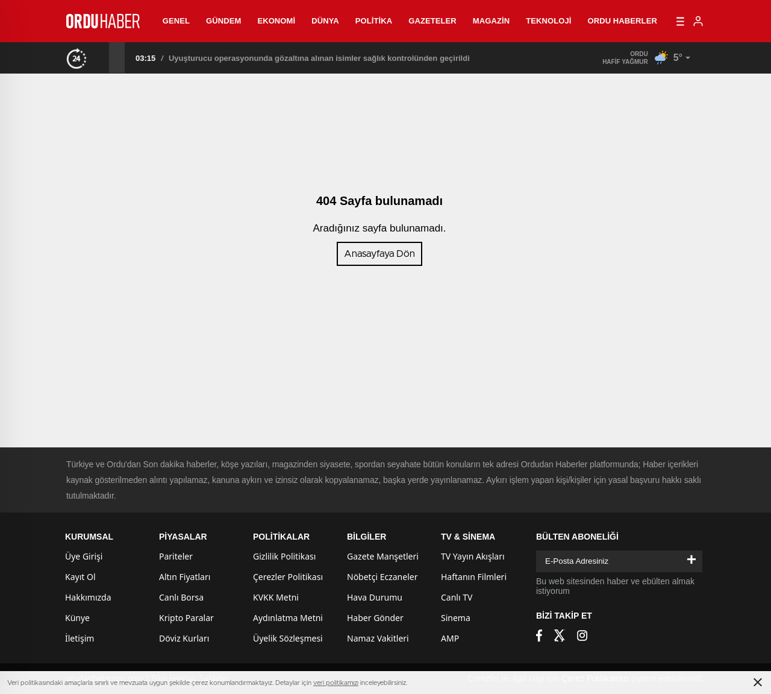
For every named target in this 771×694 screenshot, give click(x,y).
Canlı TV (456, 597)
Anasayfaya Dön (379, 254)
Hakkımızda (88, 597)
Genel (176, 20)
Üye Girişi (83, 556)
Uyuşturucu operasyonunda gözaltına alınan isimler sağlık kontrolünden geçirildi (319, 58)
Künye (77, 617)
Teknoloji (548, 20)
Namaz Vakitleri (378, 638)
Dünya (325, 20)
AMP (450, 638)
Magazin (491, 20)
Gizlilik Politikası (284, 556)
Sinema (455, 617)
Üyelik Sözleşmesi (288, 638)
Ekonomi (276, 20)
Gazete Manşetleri (383, 556)
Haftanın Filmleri (474, 576)
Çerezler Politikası (288, 576)
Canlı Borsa (181, 597)
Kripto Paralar (186, 617)
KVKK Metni (276, 597)
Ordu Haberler (622, 20)
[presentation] (101, 57)
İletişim (79, 638)
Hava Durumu (374, 597)
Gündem (223, 20)
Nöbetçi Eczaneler (382, 576)
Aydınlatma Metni (288, 617)
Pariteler (176, 556)
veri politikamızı (335, 683)
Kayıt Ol (80, 576)
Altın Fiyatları (184, 576)
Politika (373, 20)
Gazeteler (432, 20)
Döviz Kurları (184, 638)
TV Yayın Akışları (473, 556)
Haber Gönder (375, 617)
